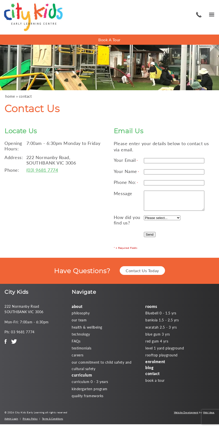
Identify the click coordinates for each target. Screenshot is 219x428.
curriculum (82, 378)
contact (25, 96)
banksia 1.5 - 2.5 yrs (162, 324)
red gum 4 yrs (156, 345)
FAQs (76, 345)
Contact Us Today (142, 274)
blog (149, 371)
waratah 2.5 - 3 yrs (161, 331)
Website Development (186, 416)
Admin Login (11, 422)
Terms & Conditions (52, 422)
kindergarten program (90, 392)
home (10, 96)
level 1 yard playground (164, 352)
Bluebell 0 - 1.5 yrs (160, 317)
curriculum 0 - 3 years (90, 385)
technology (81, 338)
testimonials (81, 352)
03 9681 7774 (198, 14)
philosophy (81, 317)
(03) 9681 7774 (42, 170)
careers (78, 359)
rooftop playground (161, 359)
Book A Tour (109, 39)
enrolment (155, 365)
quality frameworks (88, 399)
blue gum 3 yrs (157, 338)
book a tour (155, 384)
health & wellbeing (87, 331)
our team (79, 324)
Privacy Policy (30, 422)
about (77, 310)
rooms (151, 310)
